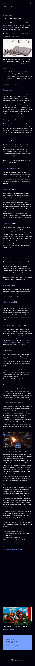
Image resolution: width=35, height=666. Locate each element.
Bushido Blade (8, 189)
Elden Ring (11, 642)
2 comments (10, 629)
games (13, 549)
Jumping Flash (8, 120)
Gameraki (7, 7)
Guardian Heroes (9, 168)
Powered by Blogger (17, 660)
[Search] (31, 3)
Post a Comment (14, 645)
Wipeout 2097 (8, 223)
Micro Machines (8, 302)
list (16, 549)
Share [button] (4, 547)
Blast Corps (7, 141)
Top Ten (19, 549)
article (5, 25)
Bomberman (7, 285)
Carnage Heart (8, 90)
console (9, 549)
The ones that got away (15, 626)
